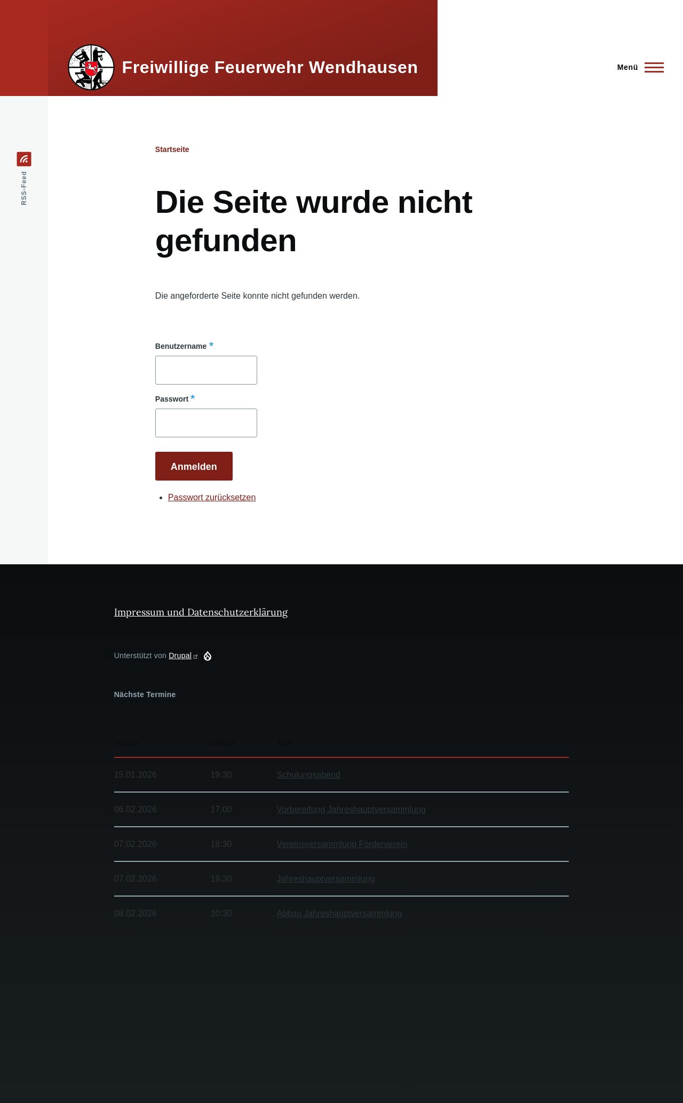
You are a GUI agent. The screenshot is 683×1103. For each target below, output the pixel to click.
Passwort (171, 399)
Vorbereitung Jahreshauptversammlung (351, 809)
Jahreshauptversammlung (326, 878)
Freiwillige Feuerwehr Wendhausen (270, 67)
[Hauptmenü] (637, 67)
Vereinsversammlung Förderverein (342, 844)
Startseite (172, 149)
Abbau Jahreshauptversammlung (339, 913)
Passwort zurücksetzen (212, 497)
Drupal (184, 655)
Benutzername (181, 346)
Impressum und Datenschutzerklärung (201, 612)
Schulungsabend (308, 774)
